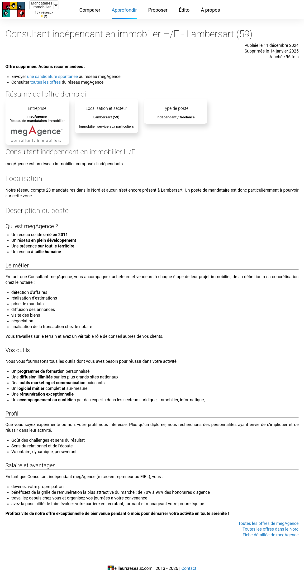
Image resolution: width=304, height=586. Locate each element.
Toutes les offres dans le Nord (262, 537)
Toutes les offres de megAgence (260, 532)
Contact (188, 575)
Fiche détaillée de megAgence (262, 543)
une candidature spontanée (62, 71)
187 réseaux (44, 12)
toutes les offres (54, 76)
